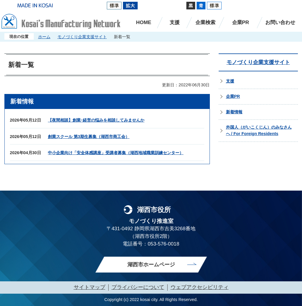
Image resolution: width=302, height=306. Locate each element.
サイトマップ (89, 287)
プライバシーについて (138, 287)
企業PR (233, 96)
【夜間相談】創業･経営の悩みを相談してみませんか (96, 120)
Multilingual (264, 5)
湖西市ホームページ (151, 265)
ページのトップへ (286, 191)
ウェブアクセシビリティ (200, 287)
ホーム (44, 36)
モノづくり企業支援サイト (82, 36)
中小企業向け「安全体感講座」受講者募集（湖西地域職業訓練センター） (115, 152)
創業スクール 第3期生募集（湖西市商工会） (88, 136)
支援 (230, 81)
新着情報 (234, 112)
